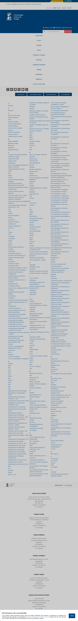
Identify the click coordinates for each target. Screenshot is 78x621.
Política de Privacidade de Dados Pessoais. (37, 617)
